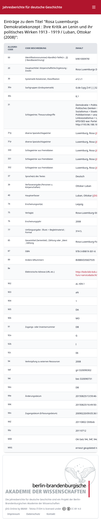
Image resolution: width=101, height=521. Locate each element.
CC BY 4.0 (71, 508)
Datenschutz (33, 513)
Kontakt (51, 513)
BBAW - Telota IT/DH (31, 508)
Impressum (13, 513)
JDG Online (11, 508)
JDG (95, 195)
